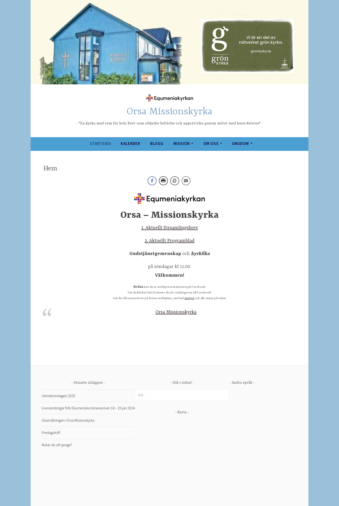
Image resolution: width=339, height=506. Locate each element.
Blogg (156, 143)
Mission (182, 143)
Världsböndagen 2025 (58, 395)
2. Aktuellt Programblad (169, 240)
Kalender (130, 143)
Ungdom (240, 143)
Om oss (211, 143)
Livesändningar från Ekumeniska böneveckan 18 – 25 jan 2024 (88, 408)
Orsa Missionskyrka (170, 111)
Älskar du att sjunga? (57, 444)
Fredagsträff (51, 432)
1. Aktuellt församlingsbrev (169, 227)
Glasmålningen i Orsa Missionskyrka (68, 420)
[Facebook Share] (152, 180)
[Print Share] (163, 180)
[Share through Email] (186, 180)
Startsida (100, 143)
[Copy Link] (174, 180)
